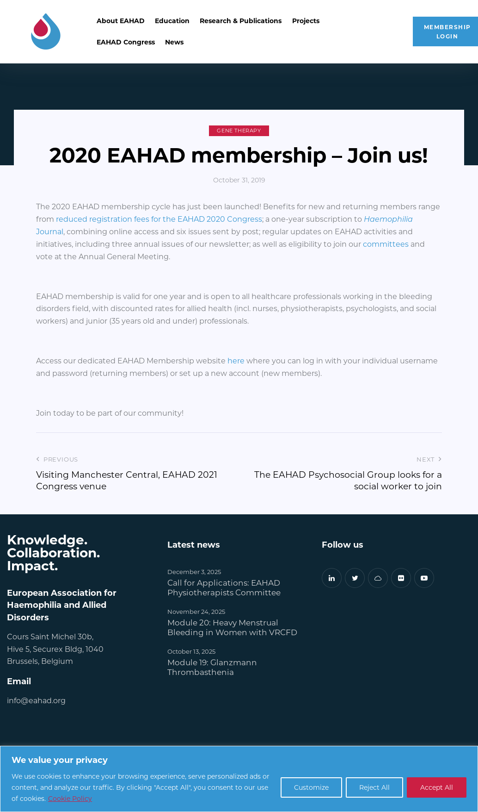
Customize (311, 787)
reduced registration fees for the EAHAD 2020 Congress (159, 219)
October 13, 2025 (191, 651)
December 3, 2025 (194, 571)
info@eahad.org (36, 700)
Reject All (374, 787)
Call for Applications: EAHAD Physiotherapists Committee (224, 587)
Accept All (436, 787)
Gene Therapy (239, 130)
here (236, 360)
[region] (239, 779)
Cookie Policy (70, 798)
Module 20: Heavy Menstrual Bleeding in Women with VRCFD (232, 627)
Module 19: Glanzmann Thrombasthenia (212, 667)
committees (387, 244)
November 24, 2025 (196, 611)
